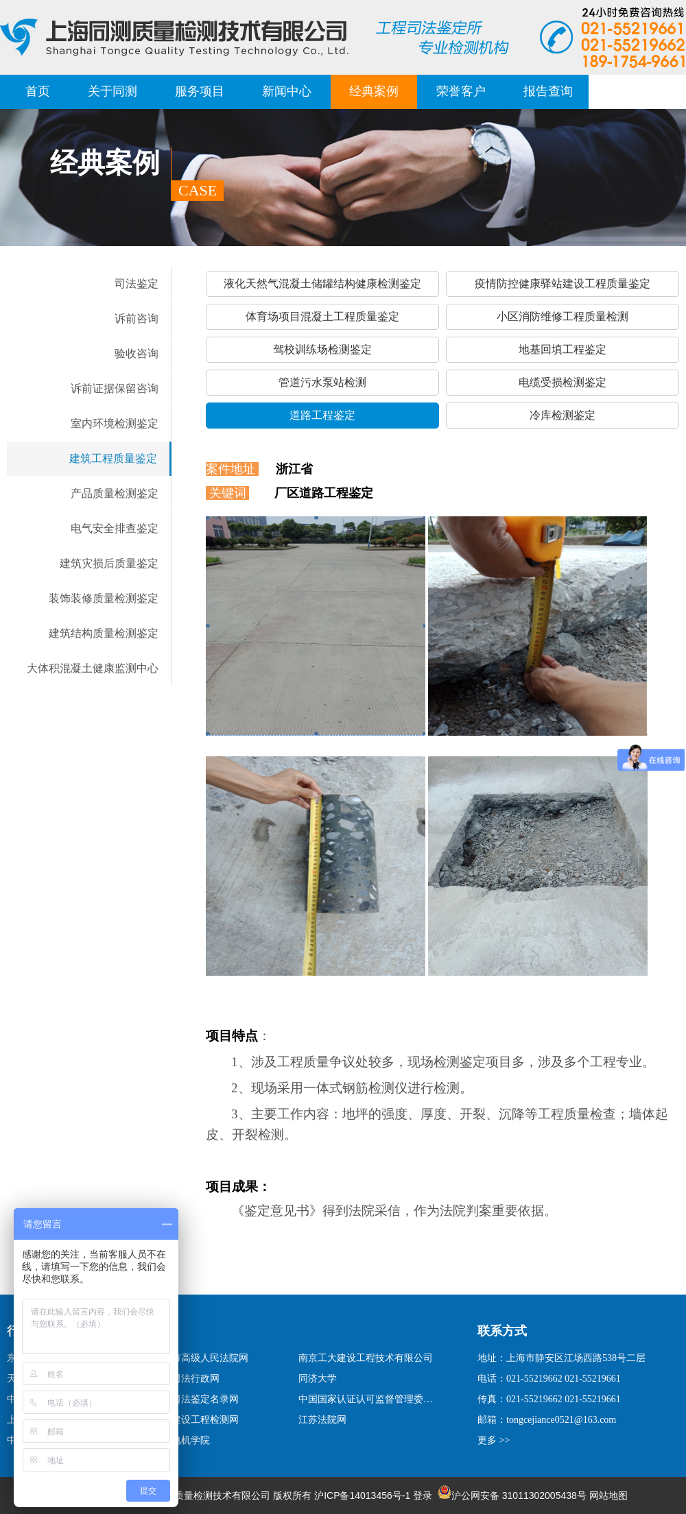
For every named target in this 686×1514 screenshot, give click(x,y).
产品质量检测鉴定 (114, 493)
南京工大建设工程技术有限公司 (365, 1358)
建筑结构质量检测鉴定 (103, 633)
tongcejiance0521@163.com (561, 1420)
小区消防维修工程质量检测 (562, 316)
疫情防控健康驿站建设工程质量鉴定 (562, 283)
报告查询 (548, 91)
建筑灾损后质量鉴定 (109, 563)
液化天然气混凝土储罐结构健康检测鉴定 (322, 283)
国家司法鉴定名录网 (195, 1399)
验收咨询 (136, 353)
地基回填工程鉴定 (562, 349)
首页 (37, 91)
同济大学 (317, 1378)
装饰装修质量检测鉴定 (103, 598)
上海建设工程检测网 (195, 1420)
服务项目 (199, 91)
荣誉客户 (461, 91)
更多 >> (493, 1440)
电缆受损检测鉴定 (562, 382)
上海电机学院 (181, 1440)
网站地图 (608, 1495)
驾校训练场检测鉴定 (322, 349)
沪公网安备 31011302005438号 (512, 1495)
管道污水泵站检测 (322, 382)
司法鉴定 (136, 283)
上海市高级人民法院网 (200, 1358)
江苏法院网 (322, 1420)
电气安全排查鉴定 (114, 528)
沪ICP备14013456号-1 (362, 1495)
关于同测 (112, 91)
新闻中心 (286, 91)
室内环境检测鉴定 (114, 423)
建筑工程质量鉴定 (113, 458)
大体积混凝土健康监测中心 (92, 668)
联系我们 (635, 91)
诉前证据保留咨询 (114, 388)
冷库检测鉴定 (562, 415)
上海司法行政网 (186, 1378)
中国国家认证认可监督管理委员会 (367, 1399)
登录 (422, 1495)
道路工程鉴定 (322, 415)
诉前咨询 (136, 318)
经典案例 (374, 91)
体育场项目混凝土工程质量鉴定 (322, 316)
